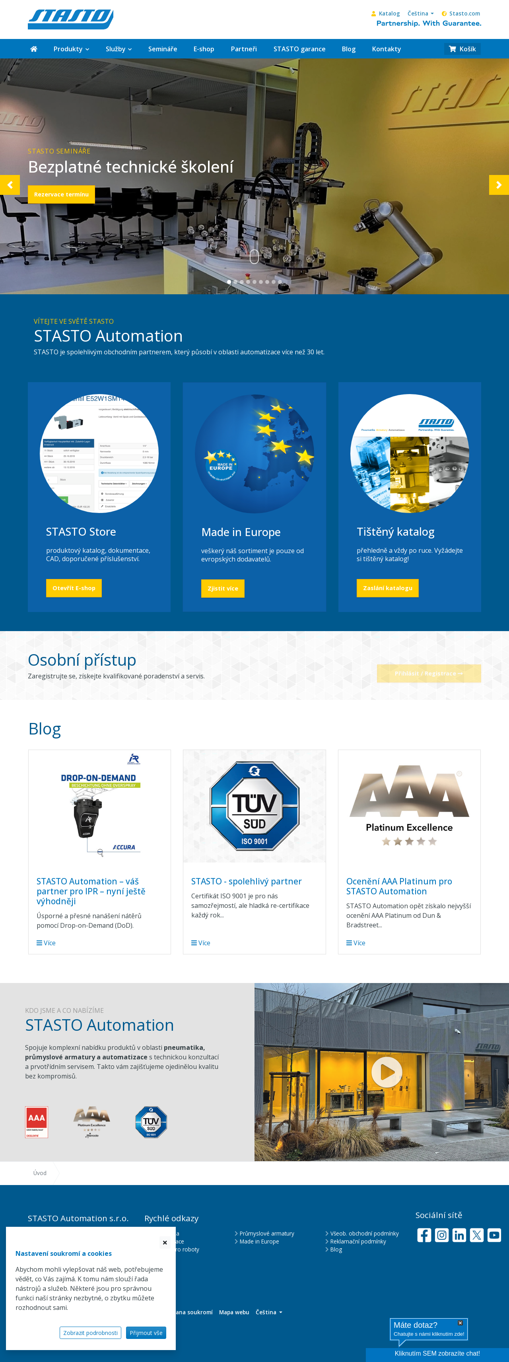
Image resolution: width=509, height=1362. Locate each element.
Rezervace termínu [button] (61, 194)
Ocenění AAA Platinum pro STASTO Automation (399, 886)
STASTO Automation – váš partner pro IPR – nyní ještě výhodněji (91, 891)
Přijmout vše (146, 1333)
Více (46, 942)
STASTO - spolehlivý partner (246, 881)
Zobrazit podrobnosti (90, 1333)
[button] (421, 13)
